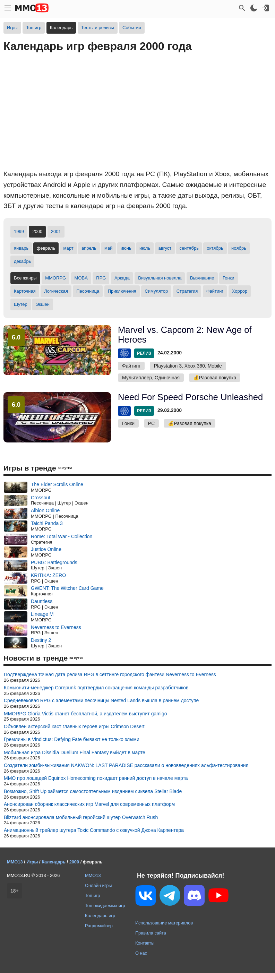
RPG (101, 278)
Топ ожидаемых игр (105, 905)
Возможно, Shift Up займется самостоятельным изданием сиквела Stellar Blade (93, 791)
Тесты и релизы (97, 27)
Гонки (228, 278)
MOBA (81, 278)
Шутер (20, 304)
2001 (56, 231)
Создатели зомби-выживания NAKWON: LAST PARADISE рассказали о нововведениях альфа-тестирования (126, 765)
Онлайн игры (98, 885)
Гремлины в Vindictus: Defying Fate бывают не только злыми (71, 739)
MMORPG (55, 278)
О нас (141, 953)
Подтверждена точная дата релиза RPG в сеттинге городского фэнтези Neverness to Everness (110, 674)
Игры (12, 27)
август (165, 248)
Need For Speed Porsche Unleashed (190, 397)
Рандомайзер (99, 925)
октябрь (215, 248)
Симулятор (156, 291)
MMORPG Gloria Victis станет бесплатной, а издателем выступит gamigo (85, 713)
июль (144, 248)
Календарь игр (100, 915)
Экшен (43, 304)
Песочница (87, 291)
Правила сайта (150, 933)
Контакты (144, 943)
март (68, 248)
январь (21, 248)
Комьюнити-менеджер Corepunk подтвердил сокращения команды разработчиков (96, 687)
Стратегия (187, 291)
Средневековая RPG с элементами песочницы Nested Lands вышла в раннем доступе (101, 700)
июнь (126, 248)
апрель (88, 248)
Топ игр (33, 27)
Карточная (25, 291)
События (131, 27)
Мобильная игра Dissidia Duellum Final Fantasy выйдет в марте (74, 752)
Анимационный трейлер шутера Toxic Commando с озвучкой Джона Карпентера (94, 830)
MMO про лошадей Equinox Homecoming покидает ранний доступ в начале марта (96, 778)
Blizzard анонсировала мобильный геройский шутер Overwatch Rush (81, 817)
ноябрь (238, 248)
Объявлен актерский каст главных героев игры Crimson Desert (74, 726)
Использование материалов (164, 922)
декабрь (22, 261)
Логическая (56, 291)
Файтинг (215, 291)
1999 (19, 231)
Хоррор (240, 291)
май (108, 248)
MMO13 (93, 875)
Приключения (122, 291)
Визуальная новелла (159, 278)
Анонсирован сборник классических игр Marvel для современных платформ (89, 804)
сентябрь (189, 248)
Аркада (122, 278)
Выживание (202, 278)
